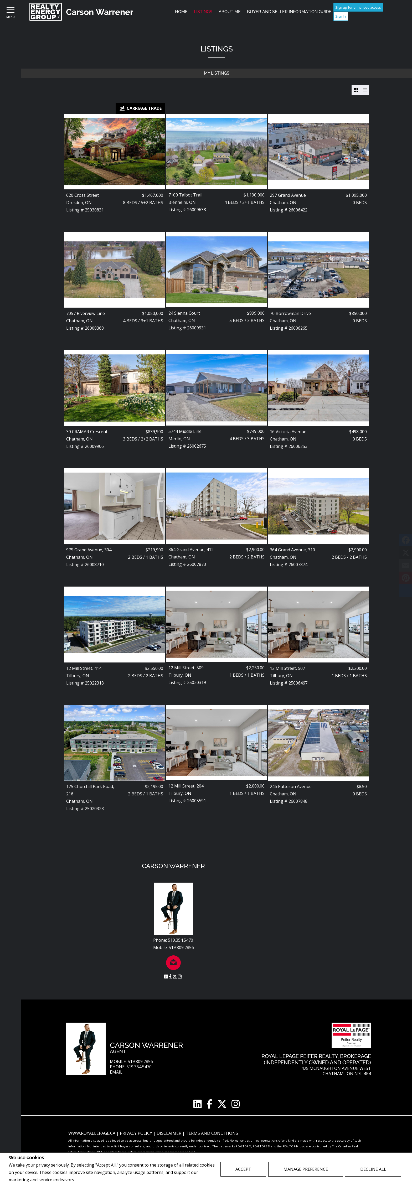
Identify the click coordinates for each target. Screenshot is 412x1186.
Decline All (373, 1169)
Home (181, 11)
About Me (230, 11)
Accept (243, 1169)
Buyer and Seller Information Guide (289, 11)
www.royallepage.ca (91, 1133)
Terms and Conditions (212, 1133)
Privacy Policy (89, 1179)
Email (116, 1072)
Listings (203, 11)
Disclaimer (169, 1133)
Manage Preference (306, 1169)
